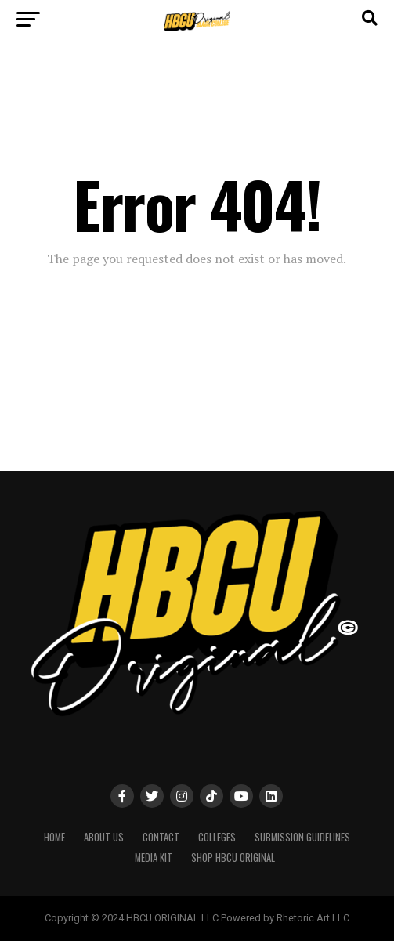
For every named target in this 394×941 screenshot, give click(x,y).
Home (54, 837)
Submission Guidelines (302, 837)
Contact (161, 837)
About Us (104, 837)
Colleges (217, 837)
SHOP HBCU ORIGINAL (233, 857)
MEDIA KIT (153, 857)
